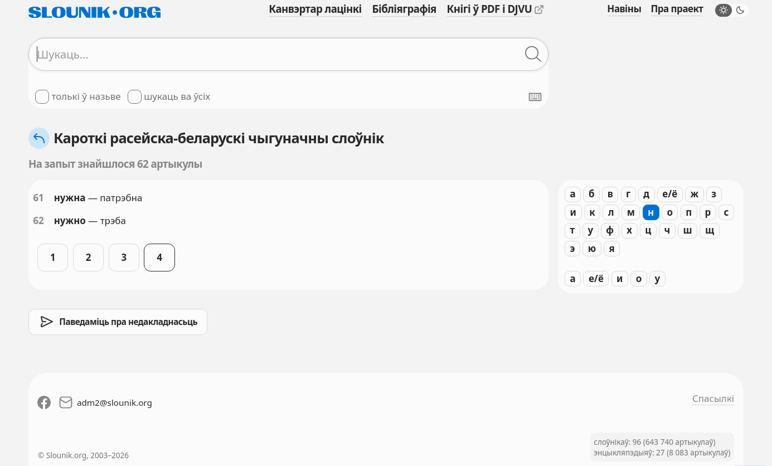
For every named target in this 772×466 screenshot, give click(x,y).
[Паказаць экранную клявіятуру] (535, 97)
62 (38, 220)
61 (38, 197)
